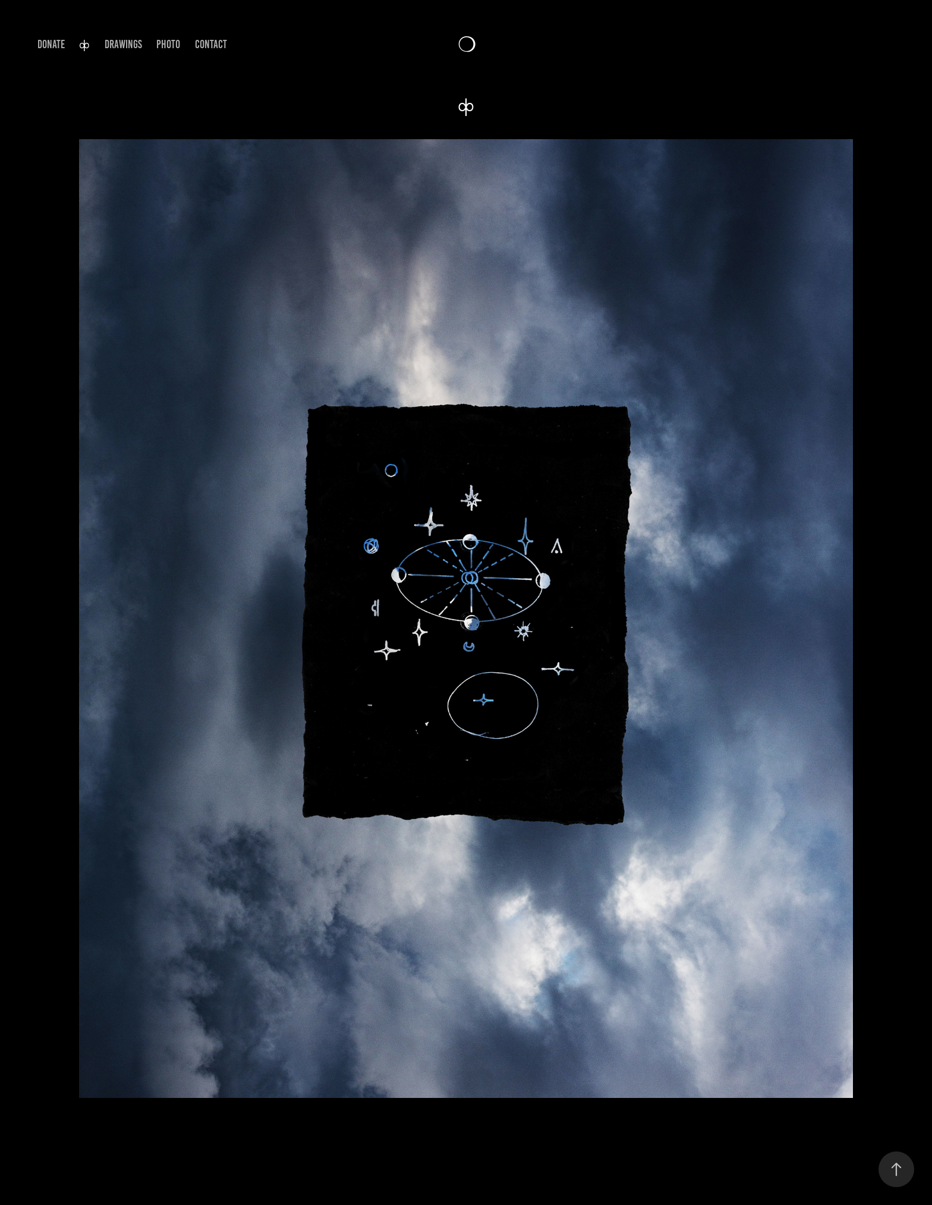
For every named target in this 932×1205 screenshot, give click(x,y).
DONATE (51, 44)
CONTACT (211, 44)
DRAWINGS (123, 44)
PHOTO (168, 44)
